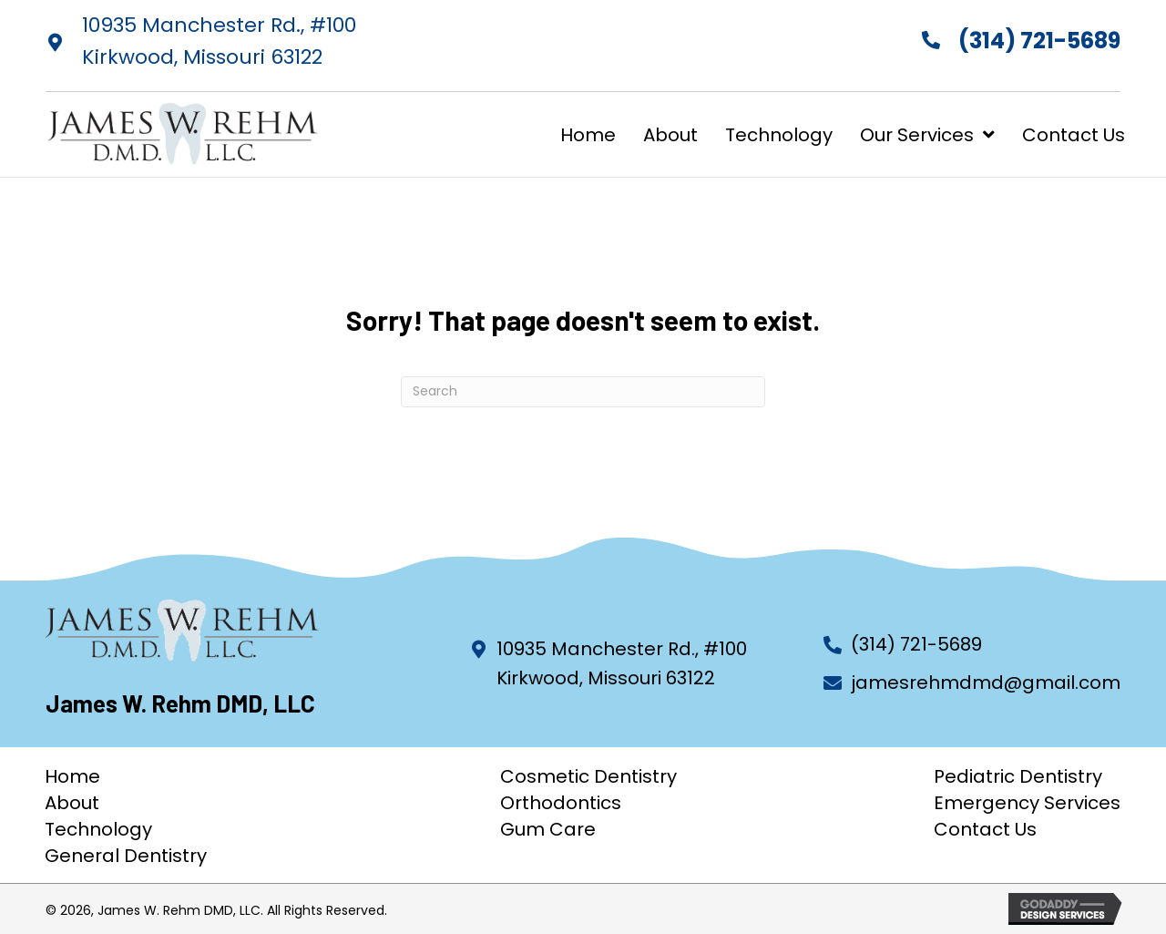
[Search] (583, 391)
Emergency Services (1027, 803)
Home (72, 776)
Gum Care (548, 829)
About (72, 803)
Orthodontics (560, 803)
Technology (98, 829)
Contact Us (985, 829)
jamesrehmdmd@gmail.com (985, 682)
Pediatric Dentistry (1018, 776)
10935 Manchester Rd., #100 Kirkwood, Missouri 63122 (621, 663)
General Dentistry (126, 855)
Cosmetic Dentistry (588, 776)
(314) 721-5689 (1039, 41)
